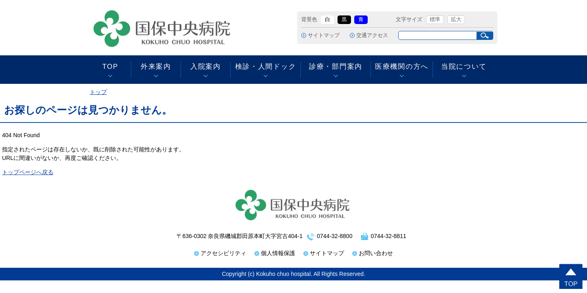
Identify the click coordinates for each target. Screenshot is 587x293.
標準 (435, 19)
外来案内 (156, 66)
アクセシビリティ (223, 253)
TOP (110, 66)
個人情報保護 (278, 253)
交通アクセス (372, 35)
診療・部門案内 (335, 66)
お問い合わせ (376, 253)
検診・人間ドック (265, 66)
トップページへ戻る (27, 172)
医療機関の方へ (401, 66)
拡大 (456, 19)
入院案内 (205, 66)
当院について (464, 66)
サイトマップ (324, 35)
